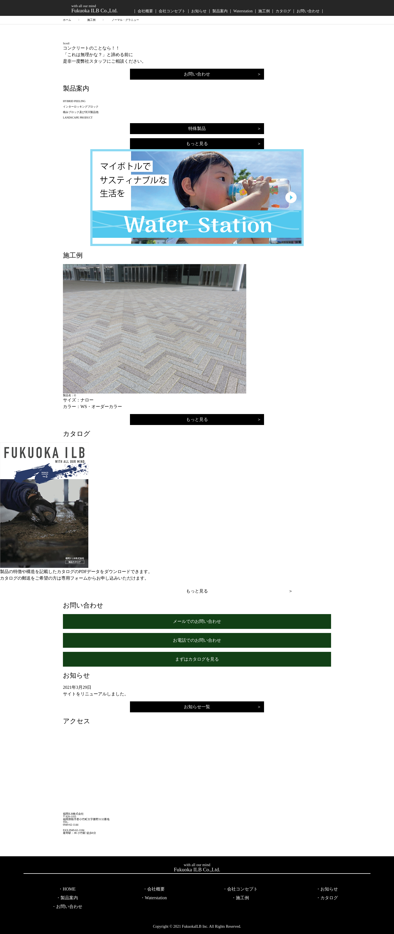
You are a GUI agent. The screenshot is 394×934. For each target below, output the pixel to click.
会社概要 (145, 11)
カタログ (283, 11)
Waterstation (243, 11)
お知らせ (199, 11)
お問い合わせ (308, 11)
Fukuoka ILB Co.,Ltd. (94, 8)
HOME (69, 889)
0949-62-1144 (70, 824)
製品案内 (220, 11)
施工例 (264, 11)
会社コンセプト (172, 11)
